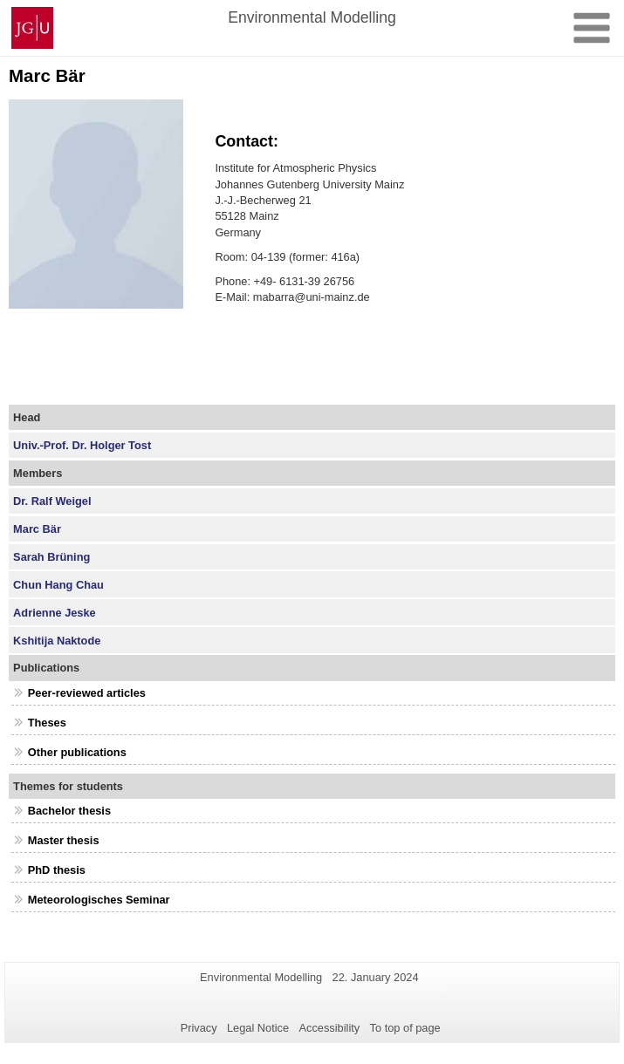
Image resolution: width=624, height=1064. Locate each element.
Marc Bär (37, 528)
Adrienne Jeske (54, 612)
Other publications (77, 752)
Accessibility (329, 1027)
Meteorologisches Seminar (99, 899)
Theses (47, 722)
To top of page (405, 1027)
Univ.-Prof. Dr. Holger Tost (82, 445)
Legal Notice (258, 1027)
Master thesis (63, 840)
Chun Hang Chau (58, 584)
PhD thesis (57, 869)
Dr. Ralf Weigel (52, 501)
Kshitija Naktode (56, 640)
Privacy (199, 1027)
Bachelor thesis (69, 810)
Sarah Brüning (51, 556)
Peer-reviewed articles (87, 692)
